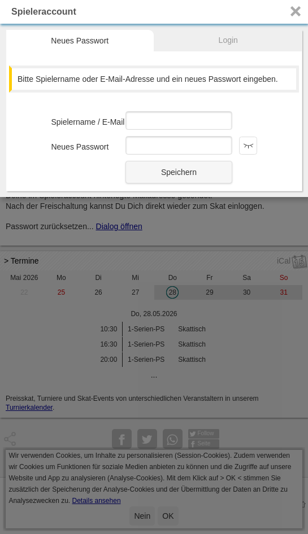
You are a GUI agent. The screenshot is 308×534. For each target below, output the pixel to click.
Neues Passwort (80, 40)
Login (228, 40)
